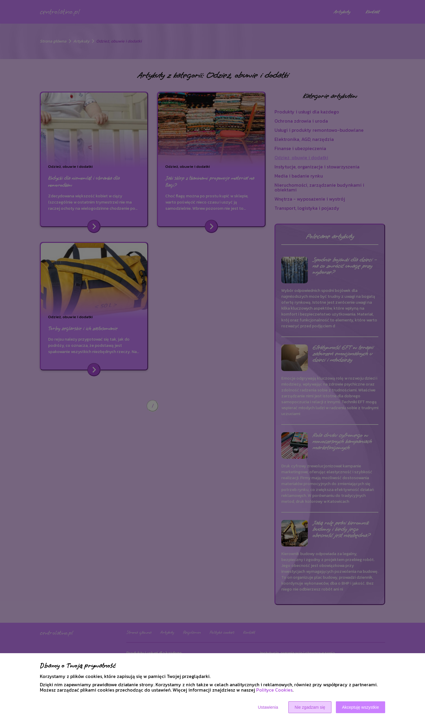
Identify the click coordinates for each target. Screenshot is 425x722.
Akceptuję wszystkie (360, 707)
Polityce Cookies (274, 689)
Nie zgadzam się (310, 707)
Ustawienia (268, 707)
